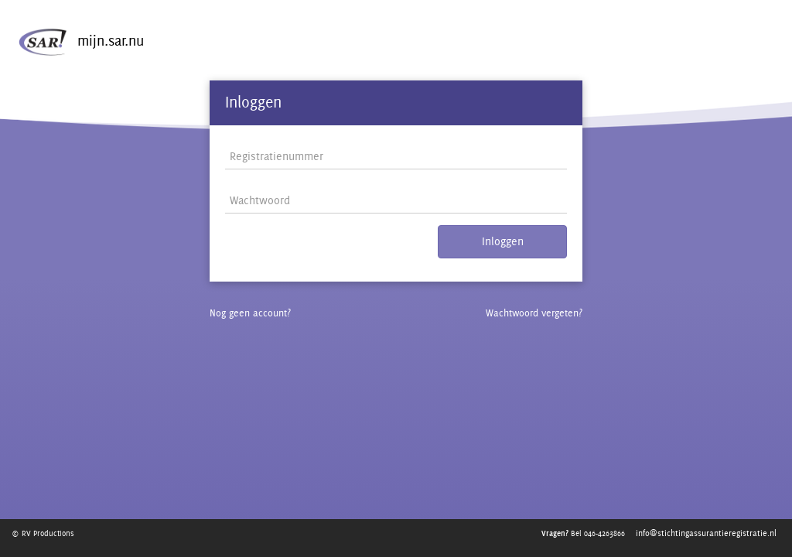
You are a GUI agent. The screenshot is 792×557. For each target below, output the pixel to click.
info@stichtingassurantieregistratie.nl (706, 533)
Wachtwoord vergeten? (529, 324)
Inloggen (503, 252)
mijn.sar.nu (74, 54)
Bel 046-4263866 (581, 533)
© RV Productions (46, 533)
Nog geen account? (253, 324)
